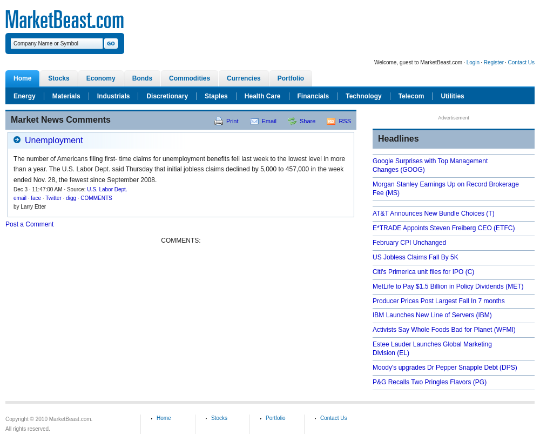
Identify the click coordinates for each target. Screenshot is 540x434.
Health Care (263, 96)
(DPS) (508, 367)
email (20, 198)
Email (269, 121)
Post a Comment (29, 224)
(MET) (514, 286)
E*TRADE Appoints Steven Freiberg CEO (432, 228)
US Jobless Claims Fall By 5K (415, 257)
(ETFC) (504, 228)
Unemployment (54, 140)
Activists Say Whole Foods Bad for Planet (432, 329)
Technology (363, 96)
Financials (313, 96)
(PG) (480, 382)
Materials (66, 96)
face (36, 198)
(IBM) (483, 315)
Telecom (411, 96)
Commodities (189, 78)
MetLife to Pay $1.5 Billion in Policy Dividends (438, 286)
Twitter (53, 198)
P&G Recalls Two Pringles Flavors (422, 382)
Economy (101, 78)
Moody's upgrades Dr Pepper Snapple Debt (435, 367)
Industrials (113, 96)
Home (22, 78)
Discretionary (167, 96)
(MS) (393, 193)
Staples (216, 96)
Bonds (142, 78)
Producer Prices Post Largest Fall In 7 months (439, 301)
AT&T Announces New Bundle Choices (428, 213)
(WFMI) (505, 329)
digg (71, 198)
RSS (345, 121)
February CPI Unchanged (409, 242)
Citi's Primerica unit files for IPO (418, 272)
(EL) (403, 353)
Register (494, 62)
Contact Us (521, 62)
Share (307, 121)
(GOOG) (412, 169)
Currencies (244, 78)
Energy (25, 96)
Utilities (452, 96)
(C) (470, 272)
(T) (490, 213)
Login (473, 62)
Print (232, 121)
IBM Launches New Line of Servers (423, 315)
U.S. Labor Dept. (107, 189)
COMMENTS (96, 198)
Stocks (58, 78)
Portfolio (291, 78)
